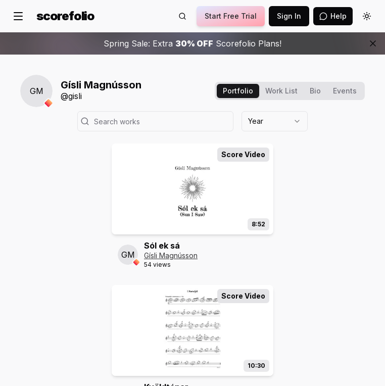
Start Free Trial (231, 16)
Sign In (289, 16)
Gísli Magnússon (171, 255)
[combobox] (275, 121)
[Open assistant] (333, 16)
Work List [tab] (281, 90)
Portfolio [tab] (238, 90)
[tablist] (290, 91)
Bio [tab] (315, 90)
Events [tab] (345, 90)
